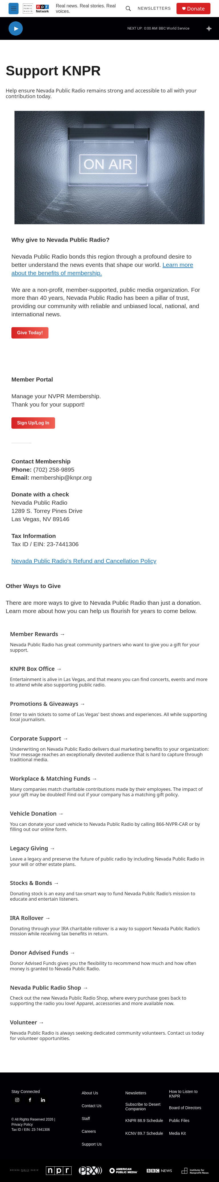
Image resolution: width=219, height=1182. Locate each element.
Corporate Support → (39, 738)
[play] (15, 28)
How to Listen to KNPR (183, 1094)
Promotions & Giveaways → (47, 703)
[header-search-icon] (128, 8)
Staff (86, 1119)
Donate (196, 9)
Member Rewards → (37, 634)
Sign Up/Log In (33, 422)
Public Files (179, 1121)
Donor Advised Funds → (42, 952)
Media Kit (177, 1133)
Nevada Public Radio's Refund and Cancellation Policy (83, 561)
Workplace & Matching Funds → (53, 778)
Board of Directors (185, 1108)
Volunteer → (27, 1022)
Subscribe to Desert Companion (143, 1106)
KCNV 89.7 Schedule (144, 1133)
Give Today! (30, 332)
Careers (89, 1131)
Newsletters (154, 8)
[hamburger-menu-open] (14, 8)
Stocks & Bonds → (34, 883)
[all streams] (210, 28)
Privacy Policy (22, 1125)
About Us (90, 1093)
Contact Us (91, 1106)
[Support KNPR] (109, 167)
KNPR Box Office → (36, 669)
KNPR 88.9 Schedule (144, 1121)
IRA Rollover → (30, 918)
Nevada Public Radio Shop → (49, 987)
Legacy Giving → (32, 848)
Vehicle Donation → (37, 813)
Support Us (92, 1144)
